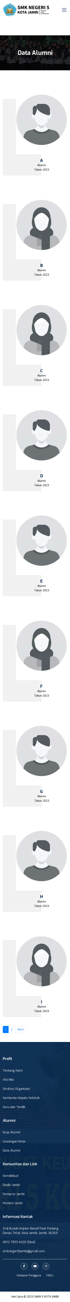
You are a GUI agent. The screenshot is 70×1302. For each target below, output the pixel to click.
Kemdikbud (10, 1176)
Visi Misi (8, 1080)
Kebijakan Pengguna (29, 1275)
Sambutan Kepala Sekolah (21, 1098)
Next (20, 1029)
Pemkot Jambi (13, 1203)
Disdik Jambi (11, 1185)
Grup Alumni (11, 1132)
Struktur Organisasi (16, 1089)
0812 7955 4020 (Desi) (19, 1242)
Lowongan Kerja (14, 1141)
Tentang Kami (13, 1070)
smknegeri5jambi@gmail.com (24, 1251)
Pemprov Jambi (13, 1194)
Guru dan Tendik (14, 1107)
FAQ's (49, 1275)
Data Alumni (11, 1150)
